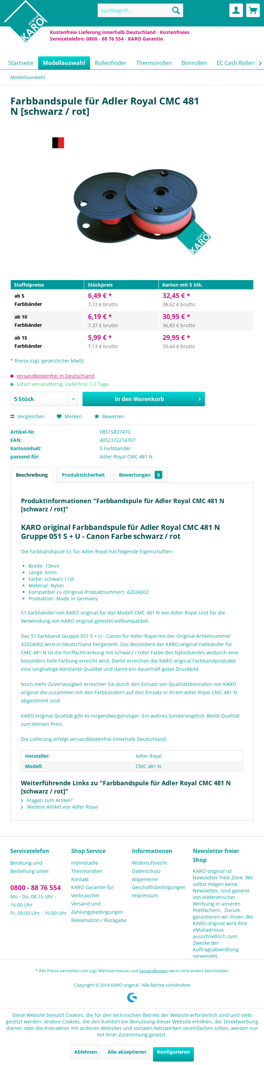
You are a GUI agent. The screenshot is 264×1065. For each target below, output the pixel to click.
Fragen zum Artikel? (47, 800)
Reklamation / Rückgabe (98, 920)
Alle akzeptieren (127, 1052)
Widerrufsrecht (149, 862)
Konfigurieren (173, 1052)
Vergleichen (27, 416)
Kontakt (80, 879)
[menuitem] (141, 10)
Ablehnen (85, 1052)
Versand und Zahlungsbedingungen (97, 907)
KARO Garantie (145, 38)
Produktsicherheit (83, 475)
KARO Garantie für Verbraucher (92, 891)
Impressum (145, 895)
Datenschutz (146, 871)
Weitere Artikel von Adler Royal (59, 806)
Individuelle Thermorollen (86, 866)
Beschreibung (32, 475)
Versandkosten (153, 971)
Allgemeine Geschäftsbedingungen (159, 883)
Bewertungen (140, 475)
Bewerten (109, 416)
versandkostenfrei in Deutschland (55, 376)
